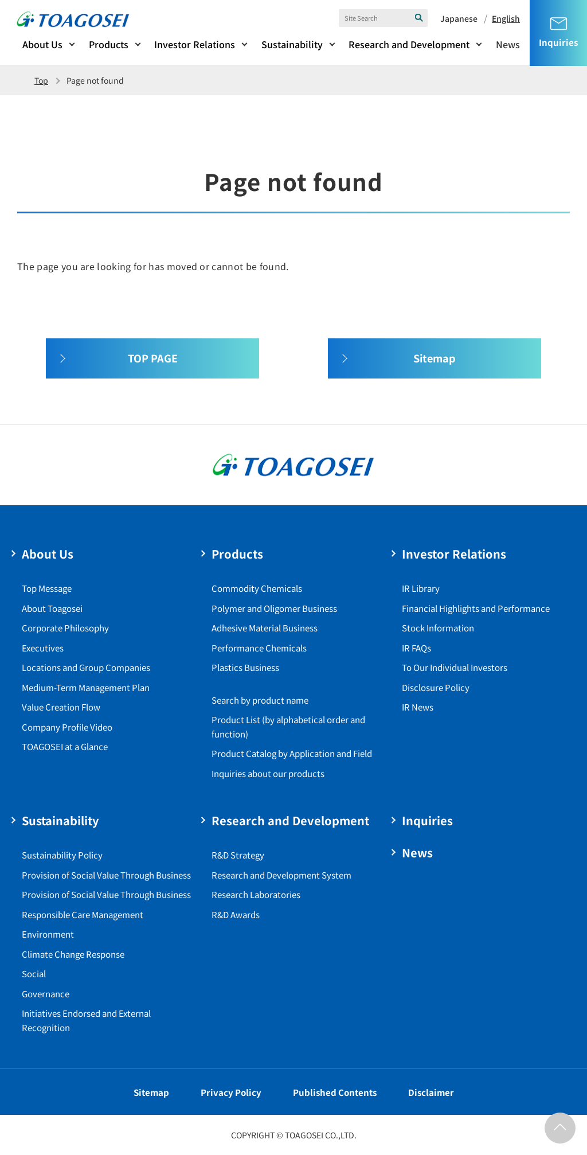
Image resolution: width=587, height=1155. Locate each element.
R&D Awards (236, 914)
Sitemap (151, 1092)
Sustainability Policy (62, 855)
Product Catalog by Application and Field (292, 753)
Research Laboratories (256, 894)
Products (108, 44)
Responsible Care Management (82, 914)
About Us (42, 44)
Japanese (459, 18)
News (508, 44)
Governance (45, 994)
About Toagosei (52, 608)
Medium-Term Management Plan (86, 687)
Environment (48, 934)
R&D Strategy (238, 855)
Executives (43, 648)
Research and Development (409, 44)
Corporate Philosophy (65, 628)
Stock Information (438, 628)
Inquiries (427, 820)
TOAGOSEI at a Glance (65, 746)
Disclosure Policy (435, 687)
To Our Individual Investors (454, 667)
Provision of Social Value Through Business (106, 875)
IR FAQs (416, 648)
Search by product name (260, 700)
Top (41, 80)
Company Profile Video (67, 727)
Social (34, 973)
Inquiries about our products (268, 773)
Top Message (47, 588)
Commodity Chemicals (257, 588)
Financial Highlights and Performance (476, 608)
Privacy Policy (231, 1092)
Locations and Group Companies (86, 667)
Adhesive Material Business (265, 628)
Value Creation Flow (61, 707)
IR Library (421, 588)
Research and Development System (281, 875)
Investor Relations (194, 44)
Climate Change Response (73, 954)
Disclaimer (431, 1092)
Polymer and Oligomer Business (274, 608)
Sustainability (292, 44)
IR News (417, 707)
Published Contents (335, 1092)
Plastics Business (245, 667)
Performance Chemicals (259, 648)
